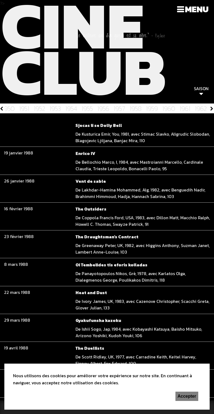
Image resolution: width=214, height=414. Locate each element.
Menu (197, 9)
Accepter (187, 396)
